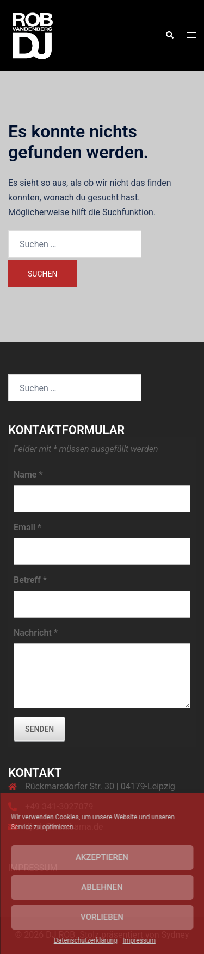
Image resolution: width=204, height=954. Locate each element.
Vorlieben (102, 917)
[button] (169, 35)
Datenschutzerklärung (86, 940)
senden (39, 729)
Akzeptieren (102, 857)
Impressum (139, 940)
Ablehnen (101, 887)
